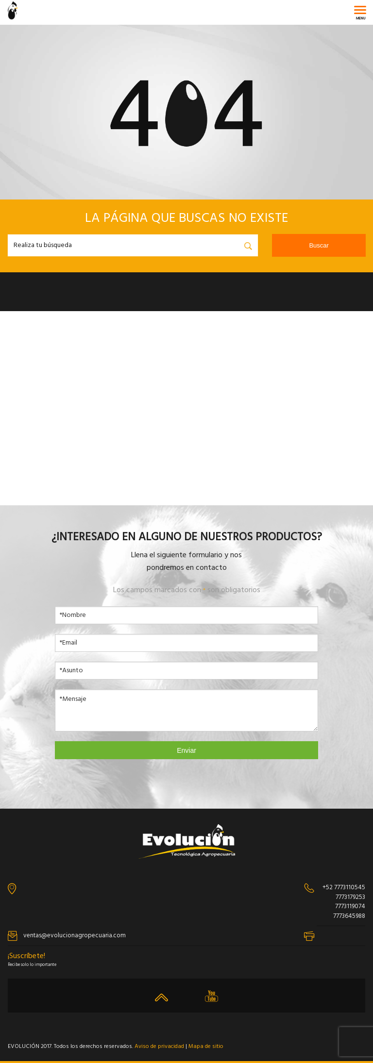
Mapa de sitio (205, 1046)
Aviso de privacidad (159, 1046)
